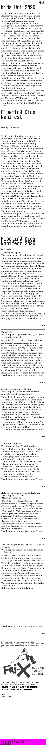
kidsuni (9, 696)
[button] (12, 324)
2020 (3, 696)
